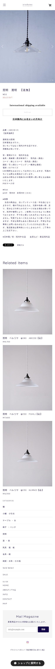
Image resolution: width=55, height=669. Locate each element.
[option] (27, 46)
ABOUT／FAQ (9, 590)
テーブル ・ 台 (9, 520)
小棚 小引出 (9, 513)
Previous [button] (3, 46)
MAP (5, 604)
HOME (6, 585)
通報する (20, 245)
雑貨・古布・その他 (12, 561)
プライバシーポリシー (18, 650)
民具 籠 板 (9, 547)
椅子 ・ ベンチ (9, 527)
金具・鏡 (7, 554)
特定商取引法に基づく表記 (35, 650)
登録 (43, 629)
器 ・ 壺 (6, 541)
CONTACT (7, 599)
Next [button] (52, 46)
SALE (5, 574)
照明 (5, 534)
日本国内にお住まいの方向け (27, 119)
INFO (5, 594)
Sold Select (8, 568)
